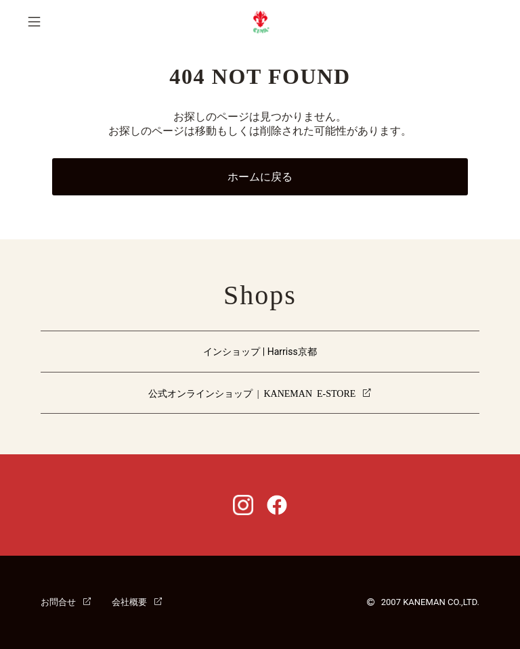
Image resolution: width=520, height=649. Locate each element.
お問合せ (58, 601)
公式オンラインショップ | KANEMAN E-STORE (252, 393)
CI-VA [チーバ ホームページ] (260, 22)
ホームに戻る (260, 176)
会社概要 (129, 601)
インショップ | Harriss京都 (259, 351)
